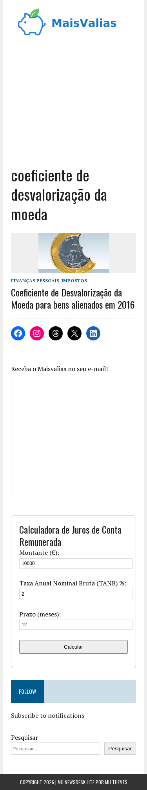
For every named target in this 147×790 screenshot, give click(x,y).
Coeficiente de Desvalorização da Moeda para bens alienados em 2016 (73, 298)
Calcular (73, 647)
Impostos (74, 280)
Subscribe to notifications (47, 715)
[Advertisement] (73, 104)
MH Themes (116, 782)
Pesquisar (24, 737)
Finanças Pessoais (35, 280)
